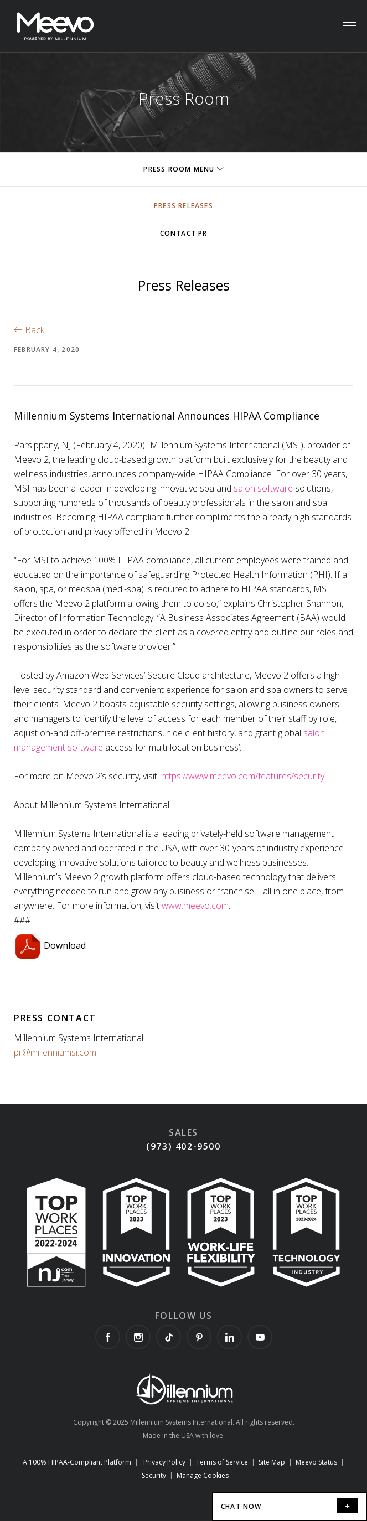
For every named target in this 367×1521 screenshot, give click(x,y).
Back (29, 330)
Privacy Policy (164, 1462)
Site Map (272, 1462)
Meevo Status (316, 1462)
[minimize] (347, 1505)
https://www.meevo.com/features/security (242, 776)
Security (154, 1475)
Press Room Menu (183, 169)
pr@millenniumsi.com (55, 1052)
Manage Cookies (203, 1475)
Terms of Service (222, 1462)
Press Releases (183, 205)
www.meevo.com (195, 905)
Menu (348, 20)
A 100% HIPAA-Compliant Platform (77, 1462)
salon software (264, 488)
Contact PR (184, 233)
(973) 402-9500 (183, 1146)
